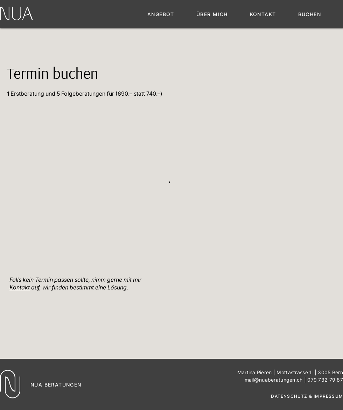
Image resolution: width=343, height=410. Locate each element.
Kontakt (19, 287)
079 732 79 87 (325, 380)
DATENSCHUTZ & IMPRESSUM (307, 396)
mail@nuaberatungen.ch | (276, 380)
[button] (171, 14)
